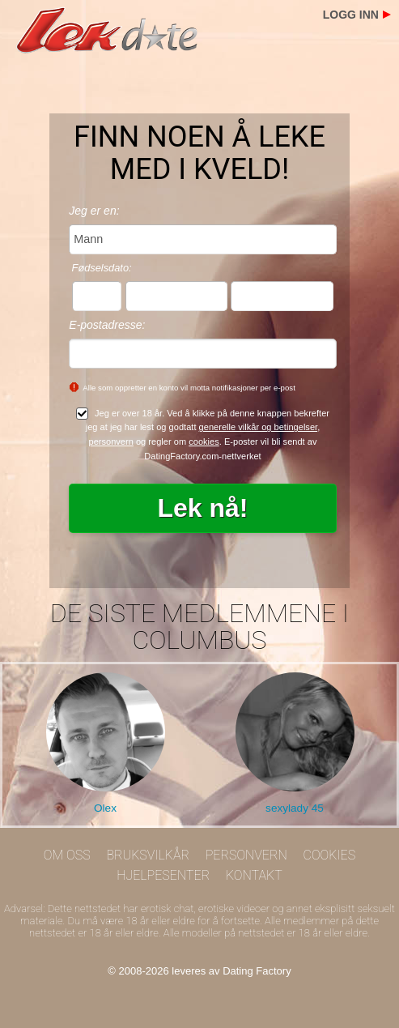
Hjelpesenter (163, 875)
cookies (204, 441)
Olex (105, 808)
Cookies (329, 855)
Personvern (246, 855)
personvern (111, 441)
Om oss (67, 855)
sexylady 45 (294, 808)
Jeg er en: (94, 210)
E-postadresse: (107, 324)
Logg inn (351, 14)
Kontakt (254, 875)
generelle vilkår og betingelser (258, 427)
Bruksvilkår (147, 855)
